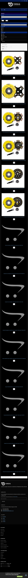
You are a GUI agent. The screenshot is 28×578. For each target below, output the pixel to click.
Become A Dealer (3, 540)
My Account (2, 529)
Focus (3, 38)
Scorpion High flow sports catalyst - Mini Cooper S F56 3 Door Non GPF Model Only (14, 358)
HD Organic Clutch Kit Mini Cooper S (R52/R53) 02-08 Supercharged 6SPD (14, 188)
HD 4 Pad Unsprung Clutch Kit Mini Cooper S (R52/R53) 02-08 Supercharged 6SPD (14, 103)
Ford (2, 29)
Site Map (2, 555)
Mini (4, 9)
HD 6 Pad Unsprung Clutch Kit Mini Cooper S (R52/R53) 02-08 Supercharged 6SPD (14, 160)
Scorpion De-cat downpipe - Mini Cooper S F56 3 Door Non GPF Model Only (14, 273)
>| (10, 477)
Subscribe (3, 501)
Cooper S (3, 35)
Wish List (2, 532)
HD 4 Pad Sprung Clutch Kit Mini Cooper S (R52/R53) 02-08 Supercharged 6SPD (14, 75)
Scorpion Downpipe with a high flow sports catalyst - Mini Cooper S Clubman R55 (14, 330)
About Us (2, 543)
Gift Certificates (3, 558)
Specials (2, 535)
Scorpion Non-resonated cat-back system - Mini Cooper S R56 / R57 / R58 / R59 (14, 471)
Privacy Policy (15, 496)
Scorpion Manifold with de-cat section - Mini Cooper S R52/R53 (14, 386)
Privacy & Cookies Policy (4, 546)
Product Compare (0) (4, 44)
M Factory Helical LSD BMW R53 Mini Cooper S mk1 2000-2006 (14, 245)
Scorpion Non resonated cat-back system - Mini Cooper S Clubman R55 (14, 443)
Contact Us (2, 552)
